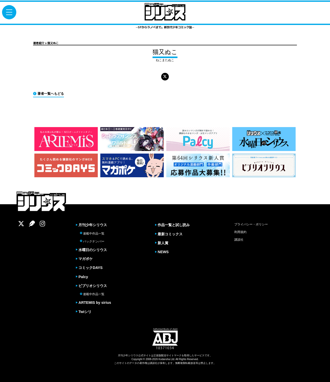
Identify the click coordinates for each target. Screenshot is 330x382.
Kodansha (164, 359)
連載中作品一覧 (92, 233)
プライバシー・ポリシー (251, 224)
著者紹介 (38, 43)
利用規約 (240, 232)
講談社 (238, 239)
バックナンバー (92, 241)
